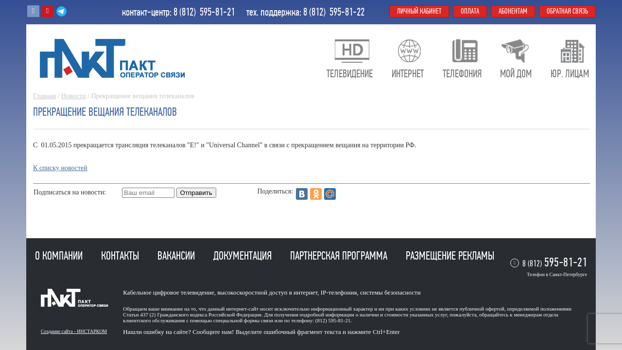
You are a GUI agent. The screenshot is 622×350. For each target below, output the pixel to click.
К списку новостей (60, 168)
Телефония (462, 74)
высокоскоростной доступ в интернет (267, 292)
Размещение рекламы (450, 255)
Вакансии (177, 255)
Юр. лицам (570, 74)
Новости (73, 96)
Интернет (408, 74)
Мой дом (516, 74)
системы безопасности (390, 292)
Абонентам (513, 11)
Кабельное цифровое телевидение (168, 292)
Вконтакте (33, 11)
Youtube (47, 11)
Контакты (121, 255)
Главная (44, 96)
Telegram (61, 11)
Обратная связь (567, 11)
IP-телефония (339, 292)
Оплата (470, 11)
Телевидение (350, 74)
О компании (60, 255)
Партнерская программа (340, 255)
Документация (243, 255)
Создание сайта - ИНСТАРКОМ (74, 331)
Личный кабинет (419, 11)
